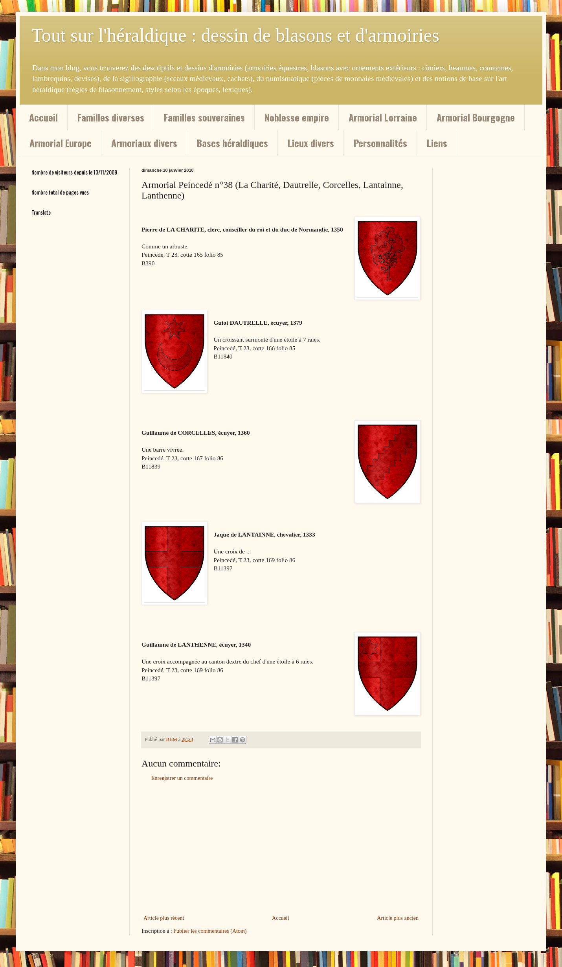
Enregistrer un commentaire (182, 778)
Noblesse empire (296, 117)
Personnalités (380, 143)
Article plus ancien (398, 918)
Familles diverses (110, 117)
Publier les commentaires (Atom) (209, 931)
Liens (437, 143)
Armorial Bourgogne (476, 117)
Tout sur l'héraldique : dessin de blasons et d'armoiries (235, 35)
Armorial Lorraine (383, 117)
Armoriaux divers (144, 143)
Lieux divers (311, 143)
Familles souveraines (204, 117)
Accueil (43, 117)
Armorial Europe (60, 143)
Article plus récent (163, 918)
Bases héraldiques (232, 143)
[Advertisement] (281, 848)
